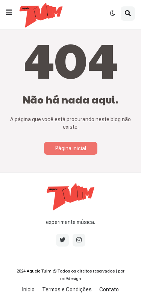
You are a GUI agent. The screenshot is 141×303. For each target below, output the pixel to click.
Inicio (28, 289)
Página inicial (70, 148)
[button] (9, 12)
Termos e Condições (67, 289)
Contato (109, 289)
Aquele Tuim (39, 271)
